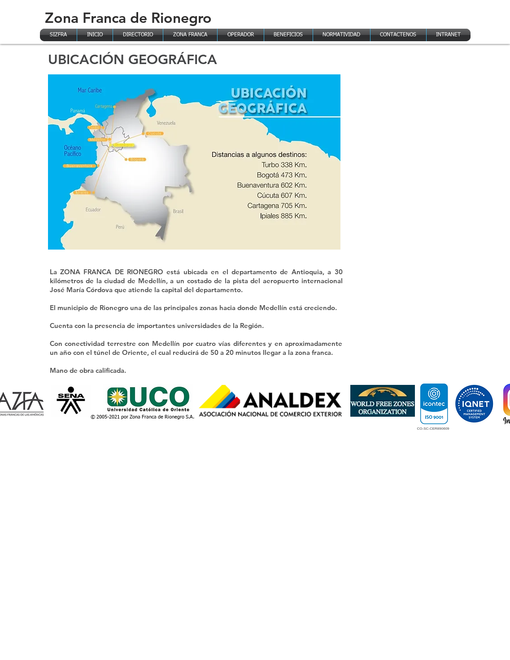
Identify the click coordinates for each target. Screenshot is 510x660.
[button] (190, 35)
